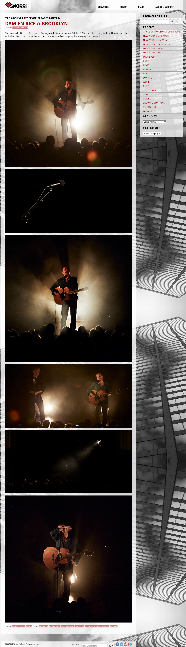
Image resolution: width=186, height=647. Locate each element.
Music (14, 626)
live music (79, 626)
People (22, 626)
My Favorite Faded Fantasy (97, 626)
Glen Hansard (67, 626)
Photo (29, 626)
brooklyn (43, 626)
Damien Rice (54, 626)
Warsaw (113, 626)
